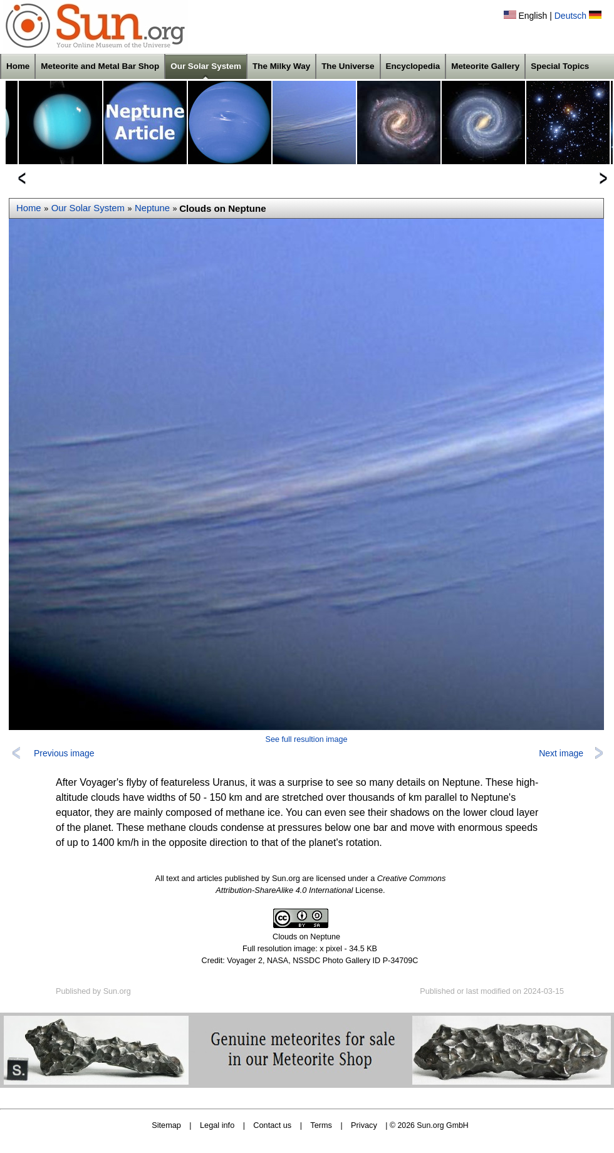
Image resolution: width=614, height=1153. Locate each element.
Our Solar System (205, 66)
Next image (561, 753)
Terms (321, 1125)
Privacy (364, 1125)
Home (17, 66)
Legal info (217, 1125)
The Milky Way (281, 66)
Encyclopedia (413, 66)
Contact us (272, 1125)
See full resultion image (307, 739)
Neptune (152, 208)
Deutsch (570, 16)
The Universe (347, 66)
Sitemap (166, 1125)
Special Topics (560, 66)
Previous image (64, 753)
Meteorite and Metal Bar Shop (100, 66)
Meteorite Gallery (485, 66)
